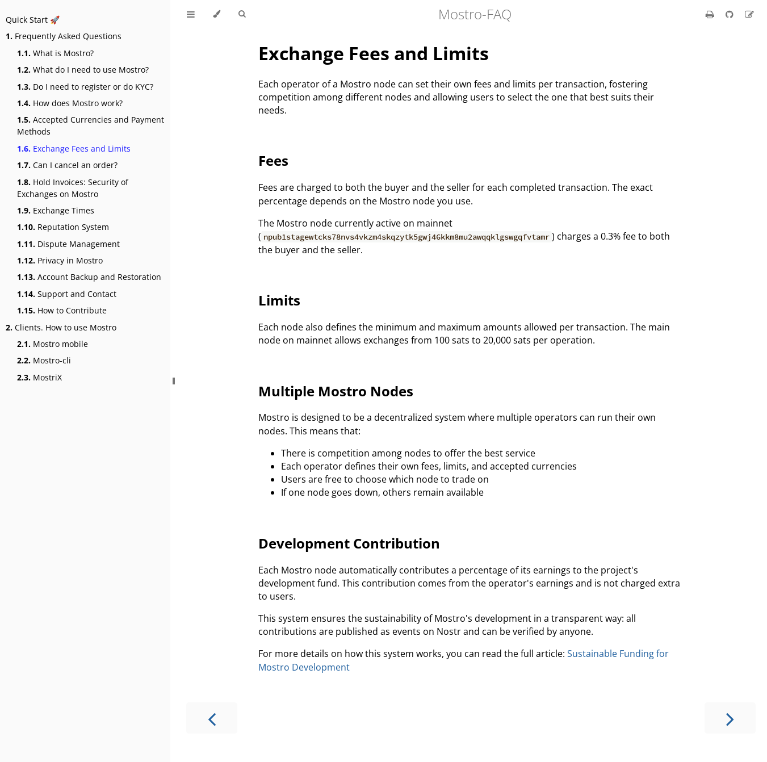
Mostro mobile (52, 343)
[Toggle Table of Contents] (191, 14)
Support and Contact (66, 293)
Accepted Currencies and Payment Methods (90, 125)
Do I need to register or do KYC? (85, 86)
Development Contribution (349, 543)
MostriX (39, 377)
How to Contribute (62, 310)
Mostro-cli (44, 360)
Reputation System (63, 226)
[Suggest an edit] (749, 14)
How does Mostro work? (70, 103)
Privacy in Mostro (60, 260)
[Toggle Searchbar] (241, 14)
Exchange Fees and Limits (74, 148)
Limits (279, 300)
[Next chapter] (730, 718)
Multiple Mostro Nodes (335, 391)
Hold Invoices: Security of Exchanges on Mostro (72, 188)
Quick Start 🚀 (33, 19)
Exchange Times (55, 210)
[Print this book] (711, 14)
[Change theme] (216, 14)
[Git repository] (730, 14)
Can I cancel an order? (67, 165)
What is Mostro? (55, 53)
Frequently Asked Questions (63, 36)
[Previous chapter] (211, 718)
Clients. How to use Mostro (61, 327)
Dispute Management (68, 243)
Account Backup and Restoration (89, 276)
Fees (273, 160)
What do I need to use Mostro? (83, 69)
